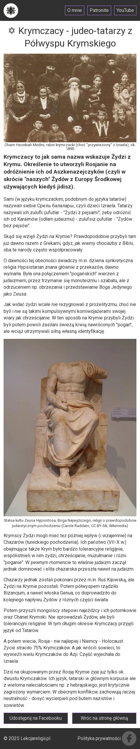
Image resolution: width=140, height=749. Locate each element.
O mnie (74, 10)
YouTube (125, 10)
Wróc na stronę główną (104, 718)
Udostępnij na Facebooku (36, 718)
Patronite (99, 10)
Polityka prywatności (99, 738)
